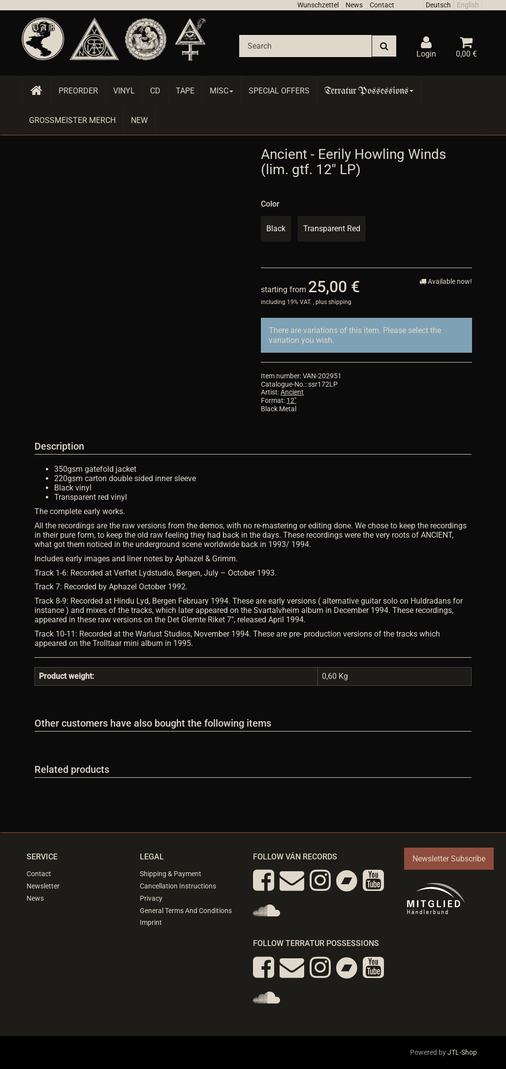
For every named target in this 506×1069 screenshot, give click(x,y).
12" (291, 400)
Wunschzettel (318, 5)
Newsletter (43, 886)
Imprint (151, 922)
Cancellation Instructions (178, 886)
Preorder (78, 90)
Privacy (151, 898)
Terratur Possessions (369, 90)
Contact (382, 5)
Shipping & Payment (170, 874)
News (354, 5)
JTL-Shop (462, 1052)
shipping (339, 302)
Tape (185, 90)
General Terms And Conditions (186, 911)
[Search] (305, 46)
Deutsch (438, 5)
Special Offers (279, 90)
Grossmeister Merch (72, 120)
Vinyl (124, 90)
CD (155, 90)
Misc (221, 90)
